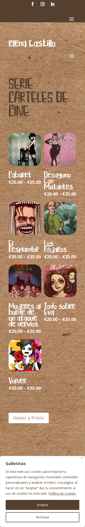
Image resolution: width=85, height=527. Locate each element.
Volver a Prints (28, 418)
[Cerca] (82, 458)
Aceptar (42, 505)
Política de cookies (62, 493)
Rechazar (42, 517)
